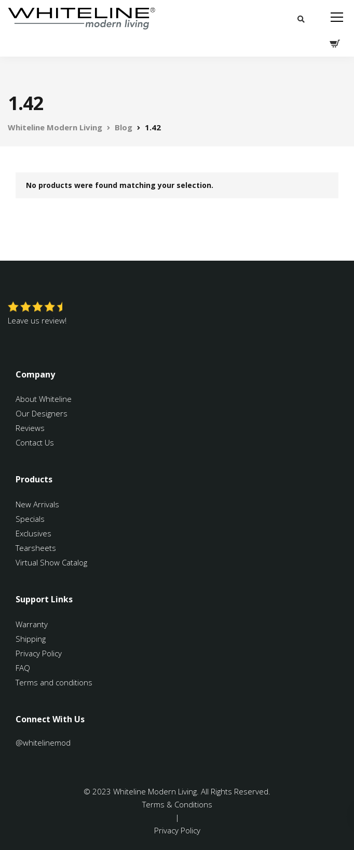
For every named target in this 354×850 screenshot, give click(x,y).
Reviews (30, 428)
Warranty (33, 624)
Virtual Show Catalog (52, 562)
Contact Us (35, 442)
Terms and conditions (54, 682)
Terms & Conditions (177, 804)
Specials (30, 519)
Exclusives (33, 533)
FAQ (23, 668)
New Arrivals (37, 504)
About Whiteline (44, 399)
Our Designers (41, 413)
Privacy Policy (39, 653)
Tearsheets (36, 548)
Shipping (31, 638)
